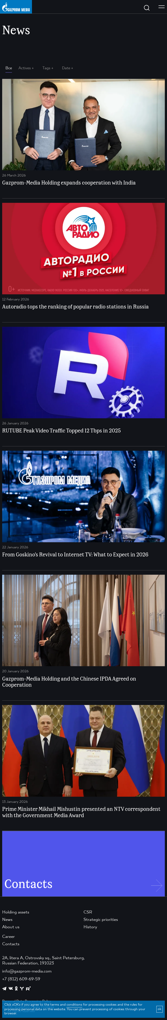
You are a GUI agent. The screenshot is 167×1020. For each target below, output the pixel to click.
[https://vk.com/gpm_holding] (11, 988)
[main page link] (16, 6)
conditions (74, 1004)
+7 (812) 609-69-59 (21, 979)
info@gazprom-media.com (27, 971)
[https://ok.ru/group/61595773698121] (16, 988)
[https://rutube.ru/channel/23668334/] (28, 988)
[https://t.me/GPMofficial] (4, 989)
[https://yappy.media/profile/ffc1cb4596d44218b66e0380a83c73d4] (22, 988)
